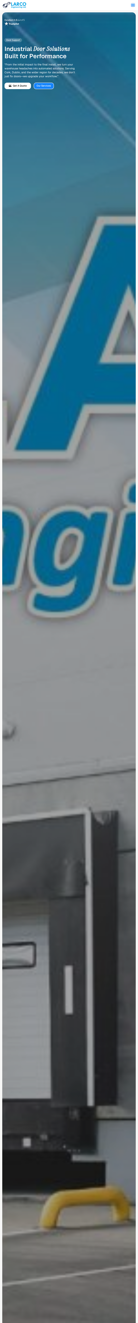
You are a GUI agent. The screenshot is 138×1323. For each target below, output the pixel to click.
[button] (133, 5)
